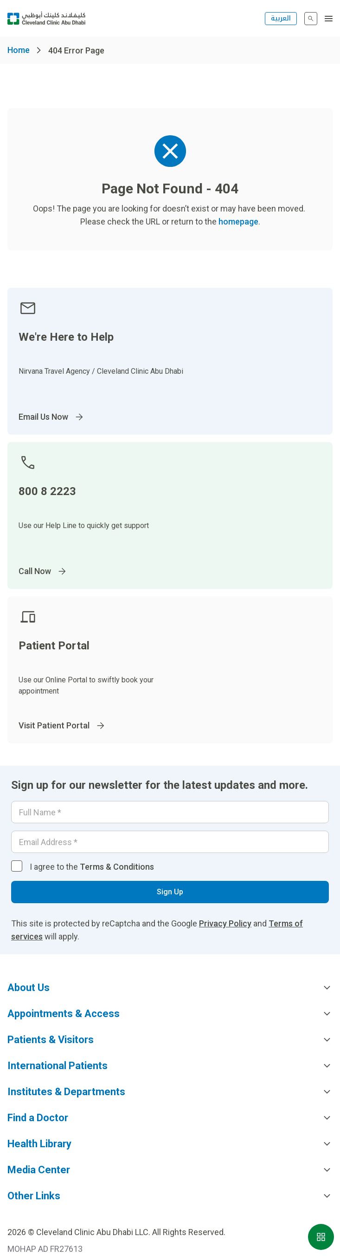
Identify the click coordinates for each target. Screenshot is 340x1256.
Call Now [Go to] (43, 571)
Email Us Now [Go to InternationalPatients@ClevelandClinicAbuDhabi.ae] (52, 417)
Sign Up (170, 891)
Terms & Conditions (117, 867)
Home (18, 50)
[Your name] (170, 812)
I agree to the (92, 867)
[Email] (170, 842)
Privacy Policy (225, 923)
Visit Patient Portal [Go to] (62, 725)
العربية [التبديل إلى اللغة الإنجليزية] (281, 18)
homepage (238, 221)
